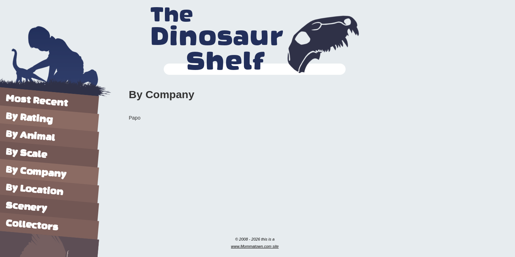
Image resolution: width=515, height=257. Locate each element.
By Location (34, 189)
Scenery (26, 206)
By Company (36, 172)
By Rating (29, 118)
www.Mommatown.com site (255, 246)
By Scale (26, 152)
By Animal (30, 136)
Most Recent (36, 100)
